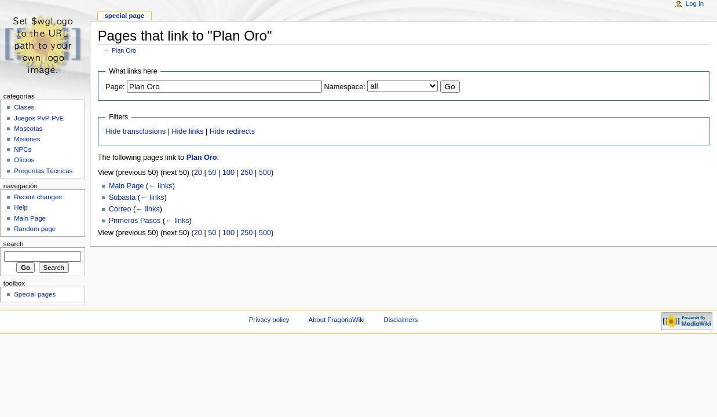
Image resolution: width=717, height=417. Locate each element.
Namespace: (344, 87)
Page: (115, 87)
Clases (24, 107)
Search (13, 243)
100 (228, 173)
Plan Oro (124, 50)
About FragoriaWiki (336, 319)
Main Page (126, 186)
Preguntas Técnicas (43, 170)
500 (265, 173)
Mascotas (28, 128)
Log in (695, 3)
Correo (120, 209)
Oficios (24, 159)
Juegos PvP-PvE (39, 118)
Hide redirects (232, 131)
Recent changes (38, 196)
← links (160, 186)
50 (212, 173)
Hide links (187, 131)
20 (198, 173)
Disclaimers (400, 319)
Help (21, 207)
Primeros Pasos (135, 221)
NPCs (22, 149)
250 (246, 173)
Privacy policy (269, 319)
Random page (35, 228)
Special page (124, 15)
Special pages (35, 294)
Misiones (27, 139)
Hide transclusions (135, 131)
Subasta (122, 197)
